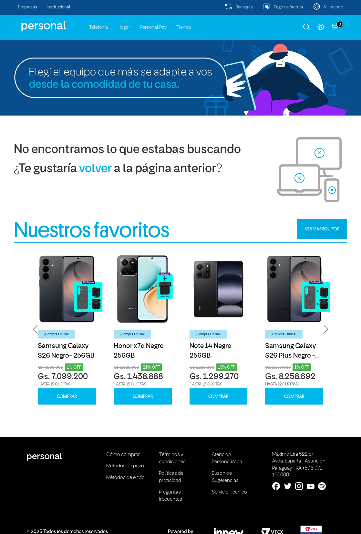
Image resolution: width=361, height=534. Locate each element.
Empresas (27, 7)
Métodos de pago (125, 466)
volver (95, 169)
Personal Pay (153, 27)
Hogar (124, 27)
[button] (35, 329)
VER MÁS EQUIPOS (322, 229)
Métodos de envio (125, 477)
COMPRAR (67, 396)
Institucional (58, 7)
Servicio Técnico (229, 492)
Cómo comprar (123, 454)
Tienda (183, 27)
